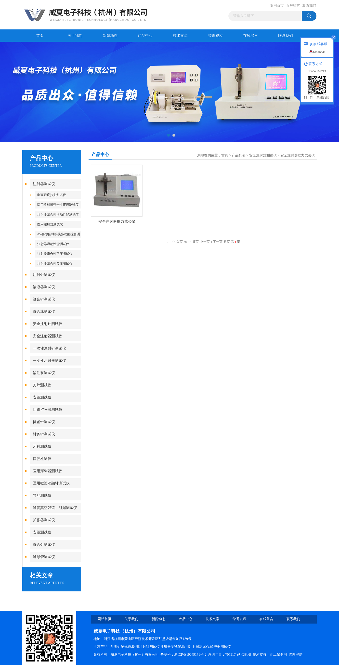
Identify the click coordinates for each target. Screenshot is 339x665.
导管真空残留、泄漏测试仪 (55, 508)
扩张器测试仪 (44, 520)
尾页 (226, 242)
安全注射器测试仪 (47, 336)
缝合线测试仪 (44, 311)
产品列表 (239, 155)
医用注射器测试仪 (50, 224)
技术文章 (180, 36)
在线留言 (293, 6)
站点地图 (244, 654)
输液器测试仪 (44, 287)
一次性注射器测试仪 (49, 361)
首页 (40, 36)
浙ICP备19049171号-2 (190, 654)
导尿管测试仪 (44, 557)
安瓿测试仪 (42, 397)
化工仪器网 (278, 654)
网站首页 (104, 619)
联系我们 (309, 6)
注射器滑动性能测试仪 (53, 244)
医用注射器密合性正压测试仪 (58, 205)
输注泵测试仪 (44, 373)
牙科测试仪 (42, 446)
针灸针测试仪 (44, 434)
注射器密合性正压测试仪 (54, 254)
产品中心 (145, 36)
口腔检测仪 (42, 459)
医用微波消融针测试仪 (51, 483)
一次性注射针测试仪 (49, 348)
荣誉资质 (215, 36)
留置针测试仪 (44, 422)
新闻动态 (110, 36)
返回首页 (277, 6)
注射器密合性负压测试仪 (54, 263)
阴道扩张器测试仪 (47, 410)
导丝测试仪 (42, 495)
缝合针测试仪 (44, 299)
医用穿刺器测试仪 (47, 471)
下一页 (217, 242)
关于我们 (75, 36)
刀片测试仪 (42, 385)
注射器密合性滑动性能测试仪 (58, 214)
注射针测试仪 (44, 275)
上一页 (205, 242)
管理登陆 (295, 654)
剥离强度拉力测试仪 (51, 195)
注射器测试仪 (44, 184)
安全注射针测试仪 (47, 324)
